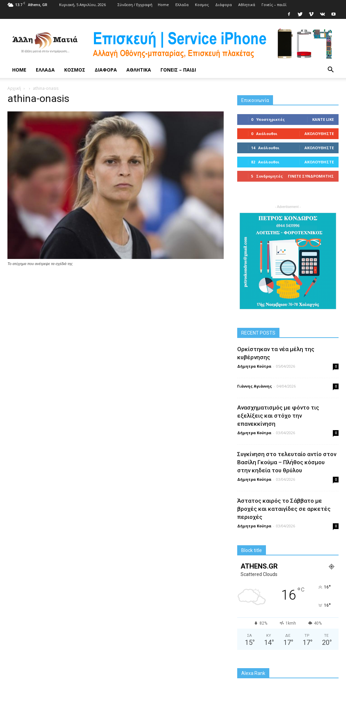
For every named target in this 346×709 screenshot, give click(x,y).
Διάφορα (223, 4)
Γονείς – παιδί (274, 4)
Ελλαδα (182, 4)
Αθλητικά (246, 4)
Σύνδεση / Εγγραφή (135, 4)
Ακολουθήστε (319, 133)
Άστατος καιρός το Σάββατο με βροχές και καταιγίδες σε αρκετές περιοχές (283, 508)
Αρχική (14, 88)
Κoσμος (202, 4)
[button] (330, 70)
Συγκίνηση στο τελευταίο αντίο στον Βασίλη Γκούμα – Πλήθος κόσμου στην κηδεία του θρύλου (286, 462)
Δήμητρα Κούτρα (254, 366)
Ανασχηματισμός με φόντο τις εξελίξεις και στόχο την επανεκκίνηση (278, 415)
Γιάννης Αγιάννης (254, 386)
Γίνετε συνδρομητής (311, 176)
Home (163, 4)
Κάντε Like (323, 119)
